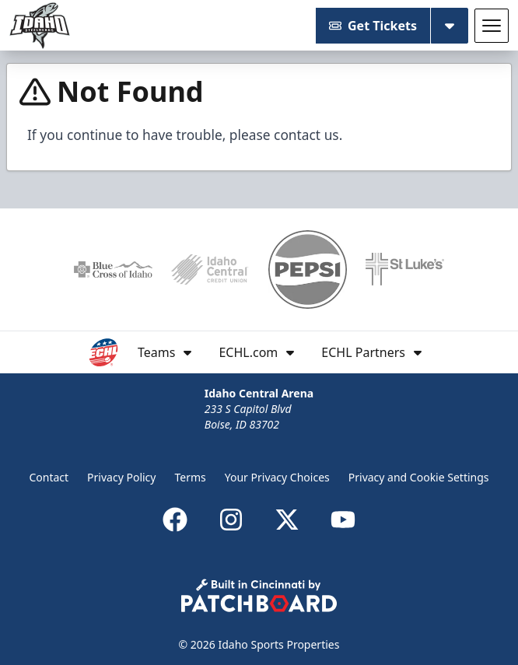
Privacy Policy (121, 477)
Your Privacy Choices (277, 477)
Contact (48, 477)
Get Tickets (373, 25)
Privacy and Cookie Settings (418, 477)
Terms (189, 477)
